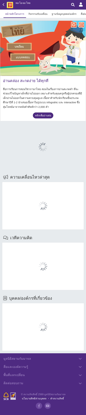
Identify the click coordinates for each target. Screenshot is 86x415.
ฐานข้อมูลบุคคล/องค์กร (64, 14)
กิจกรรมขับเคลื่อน (38, 14)
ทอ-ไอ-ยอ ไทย (23, 3)
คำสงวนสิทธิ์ (57, 398)
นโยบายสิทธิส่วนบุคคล (34, 398)
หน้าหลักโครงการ (14, 14)
